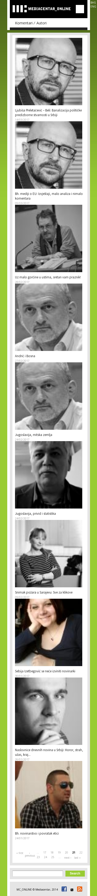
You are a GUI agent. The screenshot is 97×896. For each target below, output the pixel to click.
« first (19, 853)
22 (81, 852)
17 (44, 852)
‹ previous (30, 854)
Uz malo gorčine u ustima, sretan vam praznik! (48, 277)
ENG (93, 6)
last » (77, 857)
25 (52, 857)
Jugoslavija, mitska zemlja (33, 435)
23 (38, 857)
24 (45, 857)
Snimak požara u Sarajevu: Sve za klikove (43, 592)
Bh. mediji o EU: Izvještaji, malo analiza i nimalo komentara (49, 196)
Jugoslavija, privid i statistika (35, 514)
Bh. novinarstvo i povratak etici (37, 833)
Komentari (24, 22)
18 (52, 852)
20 (66, 852)
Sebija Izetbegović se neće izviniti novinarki (45, 671)
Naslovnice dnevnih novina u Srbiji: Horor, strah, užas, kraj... (49, 753)
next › (67, 857)
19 (59, 852)
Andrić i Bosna (25, 356)
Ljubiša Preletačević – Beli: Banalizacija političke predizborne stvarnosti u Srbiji (48, 113)
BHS (93, 2)
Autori (41, 22)
